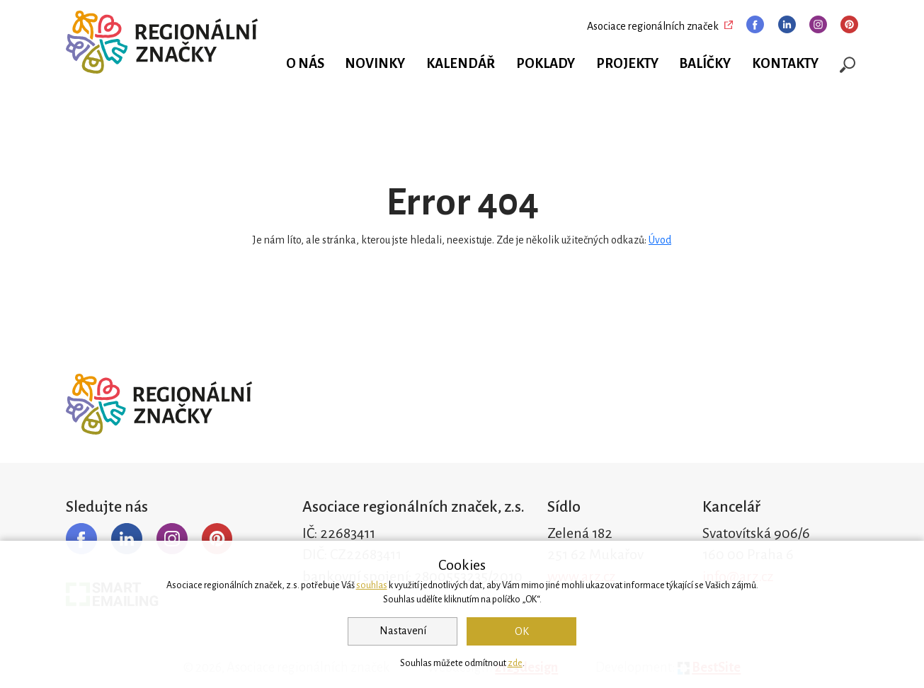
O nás (305, 64)
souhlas (371, 585)
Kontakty (785, 64)
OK (522, 631)
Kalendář (460, 64)
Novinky (375, 64)
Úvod (660, 240)
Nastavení (403, 630)
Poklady (545, 64)
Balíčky (705, 64)
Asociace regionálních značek (653, 26)
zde (515, 663)
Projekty (627, 64)
